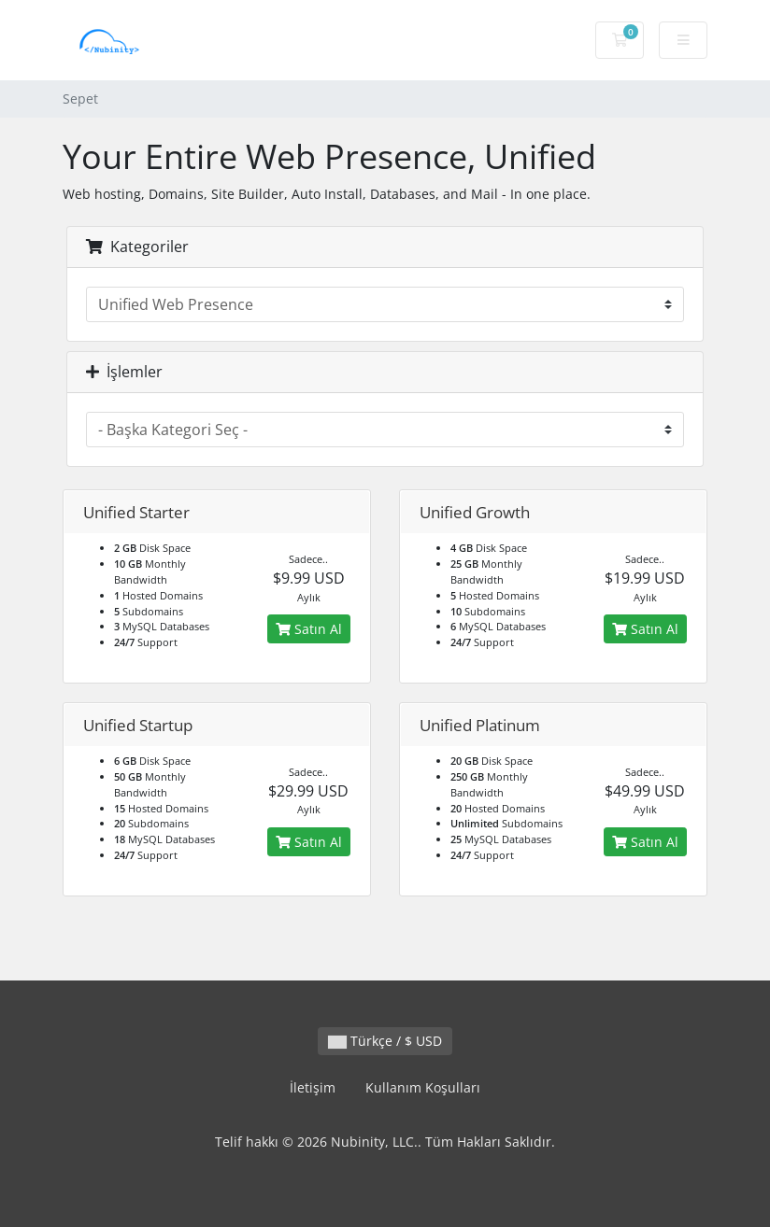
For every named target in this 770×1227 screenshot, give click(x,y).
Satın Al (309, 629)
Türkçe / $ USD (385, 1041)
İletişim (312, 1087)
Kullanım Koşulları (422, 1087)
